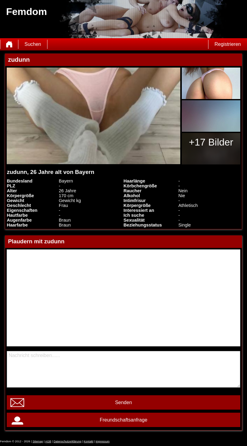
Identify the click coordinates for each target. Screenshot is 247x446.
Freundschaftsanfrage (124, 419)
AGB (48, 441)
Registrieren (228, 44)
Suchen (32, 44)
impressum (103, 441)
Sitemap (37, 441)
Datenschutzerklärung (67, 441)
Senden (123, 402)
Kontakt (88, 441)
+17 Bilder (211, 142)
